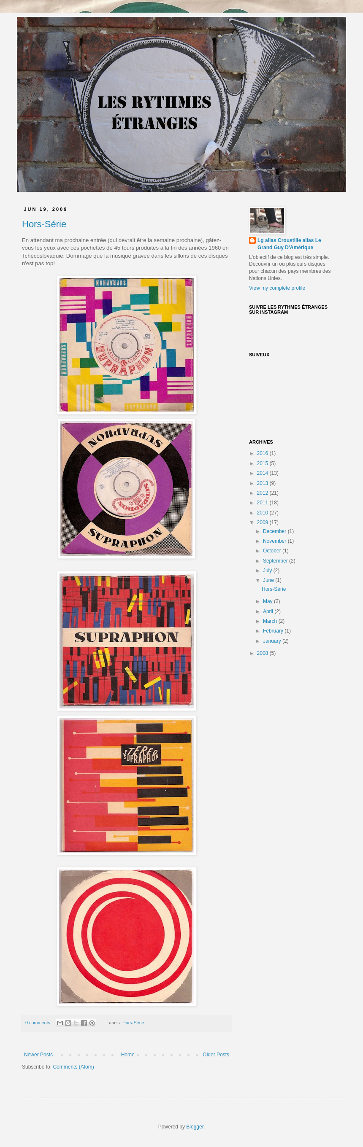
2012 (263, 493)
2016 (263, 453)
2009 (263, 522)
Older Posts (216, 1055)
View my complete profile (277, 288)
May (268, 601)
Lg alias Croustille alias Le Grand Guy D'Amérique (289, 243)
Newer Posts (38, 1055)
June (269, 580)
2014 (263, 473)
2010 (263, 513)
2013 (263, 483)
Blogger (194, 1127)
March (271, 621)
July (268, 571)
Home (128, 1055)
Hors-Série (44, 224)
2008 (263, 653)
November (275, 541)
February (273, 631)
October (272, 551)
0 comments (37, 1022)
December (275, 531)
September (276, 561)
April (268, 611)
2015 (263, 463)
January (272, 641)
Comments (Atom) (73, 1067)
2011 (263, 503)
